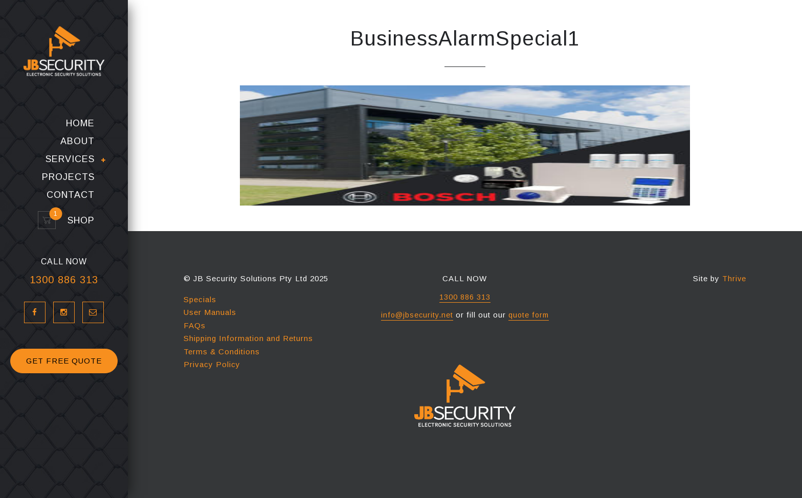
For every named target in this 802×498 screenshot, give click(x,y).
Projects (68, 193)
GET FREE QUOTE (64, 376)
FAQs (195, 325)
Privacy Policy (212, 364)
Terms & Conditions (222, 351)
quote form (529, 314)
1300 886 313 (64, 295)
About (77, 157)
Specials (200, 299)
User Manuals (210, 312)
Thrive (734, 278)
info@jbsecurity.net (416, 314)
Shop (76, 236)
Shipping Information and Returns (248, 338)
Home (80, 139)
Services (70, 175)
